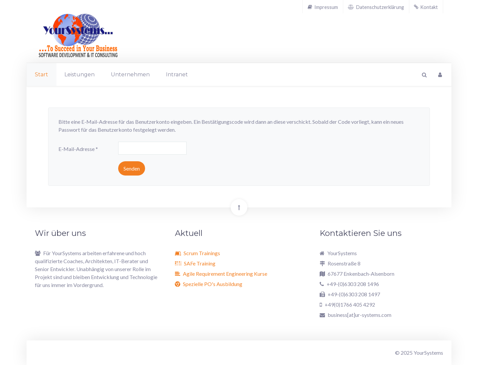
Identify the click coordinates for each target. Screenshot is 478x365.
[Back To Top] (239, 207)
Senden (131, 168)
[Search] (423, 74)
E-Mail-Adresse (78, 149)
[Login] (440, 74)
